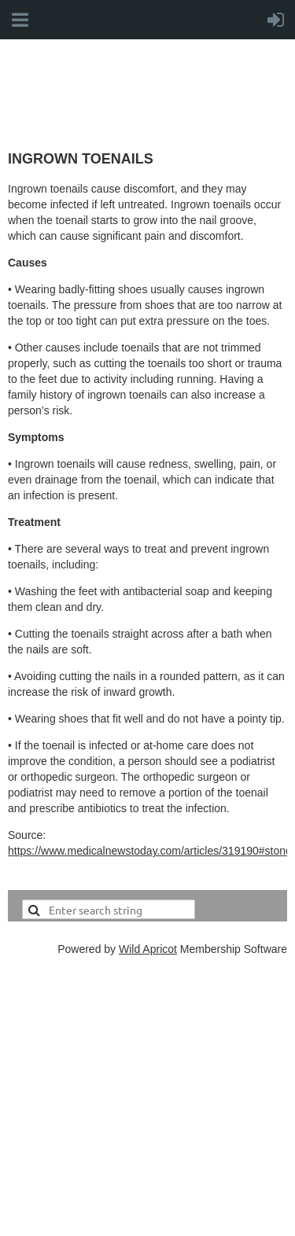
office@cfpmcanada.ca (110, 1161)
